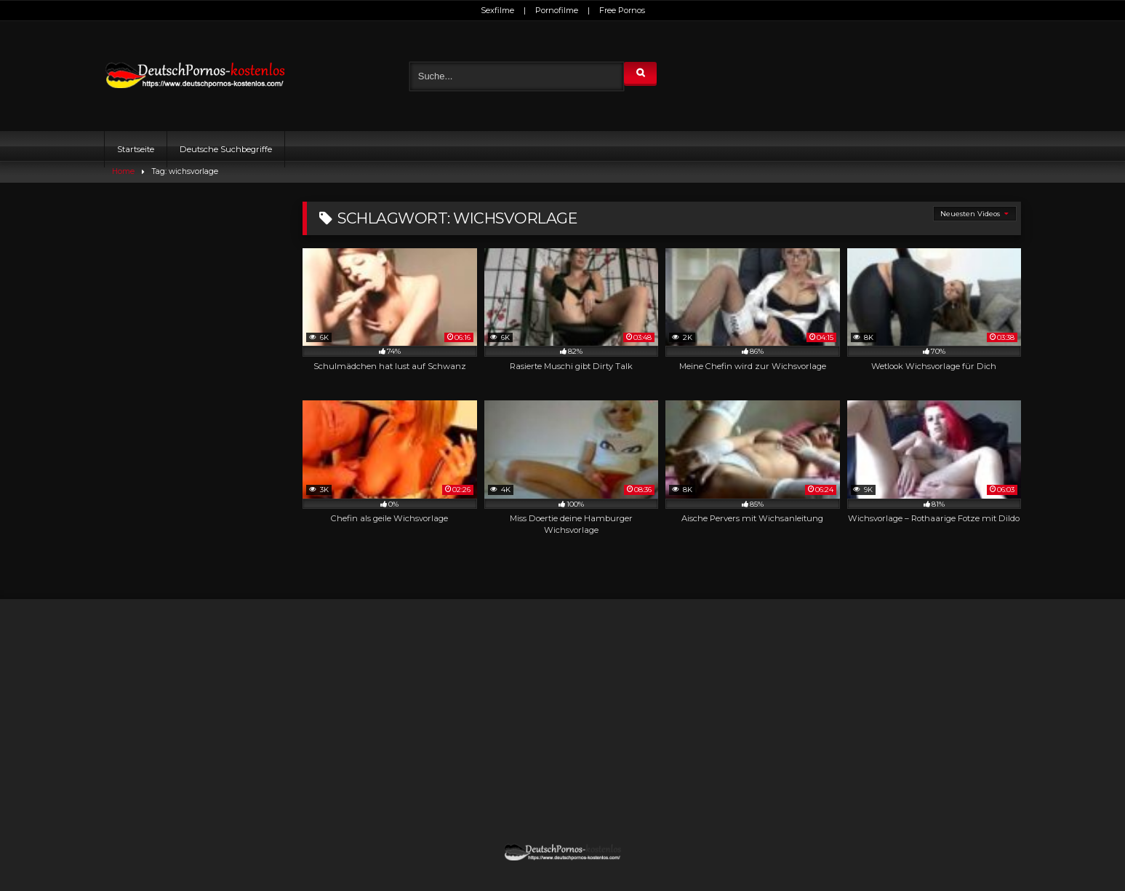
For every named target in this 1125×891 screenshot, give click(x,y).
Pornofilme (556, 10)
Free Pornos (622, 10)
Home (123, 171)
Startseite (135, 149)
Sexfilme (497, 10)
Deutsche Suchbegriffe (226, 149)
